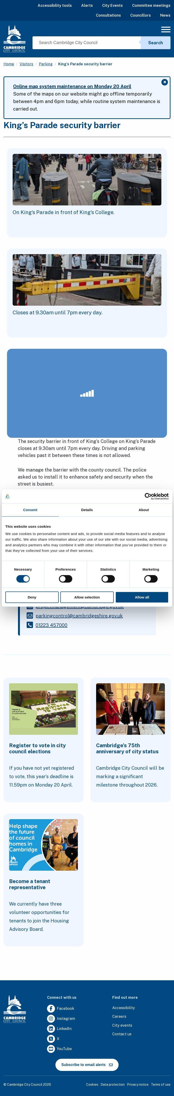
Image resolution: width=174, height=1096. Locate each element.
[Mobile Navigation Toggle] (165, 30)
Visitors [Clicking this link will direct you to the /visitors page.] (26, 64)
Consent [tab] (30, 510)
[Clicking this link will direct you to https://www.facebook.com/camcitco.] (60, 1009)
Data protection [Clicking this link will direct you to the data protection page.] (113, 1084)
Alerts (87, 5)
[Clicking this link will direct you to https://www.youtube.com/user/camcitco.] (59, 1049)
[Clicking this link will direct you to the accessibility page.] (123, 1008)
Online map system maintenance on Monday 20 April (72, 86)
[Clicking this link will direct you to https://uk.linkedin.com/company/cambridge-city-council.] (59, 1029)
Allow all (142, 597)
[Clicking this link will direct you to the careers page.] (119, 1016)
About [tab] (144, 510)
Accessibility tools (55, 5)
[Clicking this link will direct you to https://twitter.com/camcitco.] (53, 1039)
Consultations (108, 15)
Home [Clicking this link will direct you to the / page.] (9, 64)
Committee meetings (151, 5)
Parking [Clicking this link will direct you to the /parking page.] (46, 64)
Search (155, 42)
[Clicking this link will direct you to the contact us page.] (121, 1034)
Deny (32, 597)
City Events (112, 5)
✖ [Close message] (165, 82)
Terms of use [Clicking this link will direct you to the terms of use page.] (160, 1084)
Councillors (140, 15)
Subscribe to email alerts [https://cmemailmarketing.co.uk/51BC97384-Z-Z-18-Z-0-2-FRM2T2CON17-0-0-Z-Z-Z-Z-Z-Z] (86, 1065)
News (165, 15)
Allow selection (87, 597)
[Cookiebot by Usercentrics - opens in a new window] (148, 496)
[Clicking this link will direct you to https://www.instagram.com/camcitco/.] (61, 1019)
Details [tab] (87, 510)
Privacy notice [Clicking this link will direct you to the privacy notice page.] (138, 1084)
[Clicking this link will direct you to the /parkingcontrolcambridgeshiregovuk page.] (79, 615)
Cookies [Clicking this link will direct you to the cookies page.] (92, 1084)
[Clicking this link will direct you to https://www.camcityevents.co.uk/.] (122, 1025)
